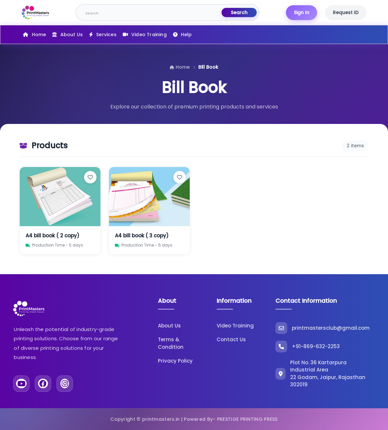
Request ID (345, 12)
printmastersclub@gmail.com (322, 328)
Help (186, 34)
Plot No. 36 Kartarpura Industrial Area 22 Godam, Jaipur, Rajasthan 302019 (320, 373)
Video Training (149, 34)
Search (239, 12)
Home (39, 34)
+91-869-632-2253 (307, 346)
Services (106, 34)
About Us (71, 34)
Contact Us (231, 339)
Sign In (301, 12)
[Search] (149, 12)
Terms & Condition (170, 343)
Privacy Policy (175, 360)
